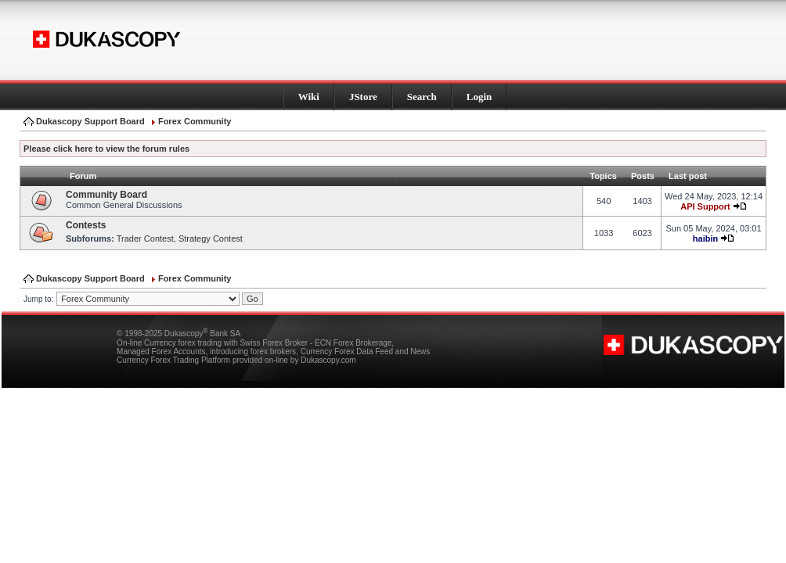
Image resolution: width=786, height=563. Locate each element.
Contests (86, 225)
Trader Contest (145, 238)
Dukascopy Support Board (90, 121)
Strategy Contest (210, 238)
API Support (705, 206)
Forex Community (195, 121)
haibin (705, 238)
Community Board (106, 194)
